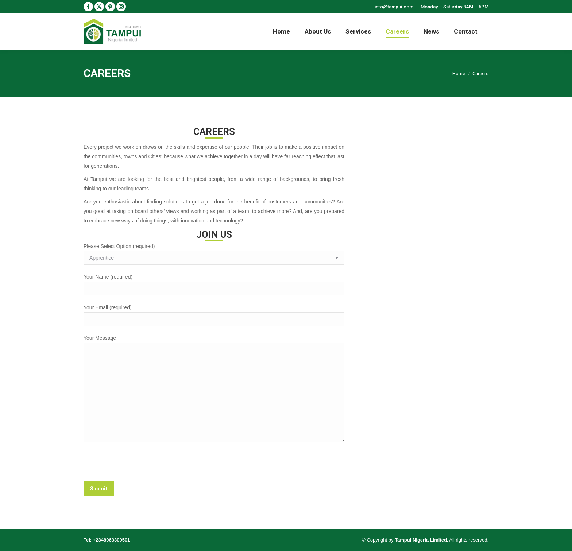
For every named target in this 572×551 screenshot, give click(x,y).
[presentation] (139, 463)
